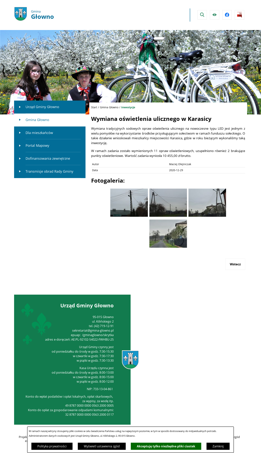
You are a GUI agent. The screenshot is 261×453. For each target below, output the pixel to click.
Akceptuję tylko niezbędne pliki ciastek (166, 446)
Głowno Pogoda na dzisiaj (153, 15)
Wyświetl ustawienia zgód (102, 446)
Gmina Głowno (109, 107)
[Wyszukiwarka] (202, 15)
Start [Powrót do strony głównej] (94, 107)
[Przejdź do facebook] (227, 15)
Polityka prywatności (52, 446)
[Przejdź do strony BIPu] (239, 15)
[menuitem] (49, 107)
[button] (129, 215)
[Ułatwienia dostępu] (214, 15)
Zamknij (218, 446)
